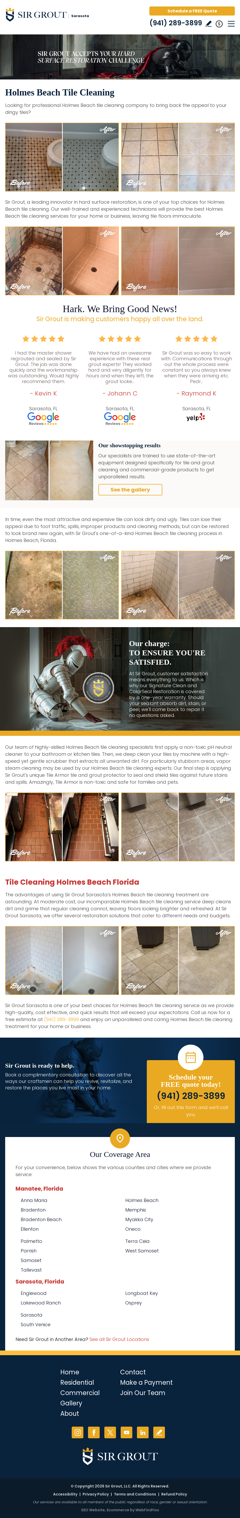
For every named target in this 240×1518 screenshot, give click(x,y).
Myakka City (139, 1219)
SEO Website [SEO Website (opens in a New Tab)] (93, 1510)
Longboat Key (141, 1293)
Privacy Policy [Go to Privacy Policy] (96, 1494)
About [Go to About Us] (69, 1413)
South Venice (35, 1324)
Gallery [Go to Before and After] (71, 1403)
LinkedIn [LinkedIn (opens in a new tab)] (143, 1432)
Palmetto (31, 1241)
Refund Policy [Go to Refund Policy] (174, 1494)
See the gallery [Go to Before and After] (130, 489)
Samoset (31, 1260)
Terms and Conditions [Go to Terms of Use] (135, 1494)
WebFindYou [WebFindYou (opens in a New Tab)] (147, 1510)
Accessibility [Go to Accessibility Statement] (65, 1494)
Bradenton (33, 1210)
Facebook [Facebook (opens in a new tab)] (94, 1432)
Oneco (133, 1229)
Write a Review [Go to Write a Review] (209, 24)
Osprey (133, 1303)
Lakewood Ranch (41, 1303)
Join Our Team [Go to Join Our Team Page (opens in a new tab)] (142, 1393)
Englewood (34, 1293)
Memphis (135, 1210)
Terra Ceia (137, 1241)
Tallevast (31, 1270)
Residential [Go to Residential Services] (77, 1382)
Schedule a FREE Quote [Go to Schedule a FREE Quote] (192, 11)
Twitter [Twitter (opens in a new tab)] (110, 1432)
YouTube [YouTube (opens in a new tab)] (126, 1432)
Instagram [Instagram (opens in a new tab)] (77, 1432)
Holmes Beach (141, 1200)
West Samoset (142, 1251)
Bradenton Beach (41, 1219)
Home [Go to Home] (69, 1372)
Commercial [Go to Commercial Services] (80, 1393)
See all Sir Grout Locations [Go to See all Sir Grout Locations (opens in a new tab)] (119, 1339)
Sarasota (31, 1315)
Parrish (29, 1251)
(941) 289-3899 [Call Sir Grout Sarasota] (175, 23)
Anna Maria (34, 1200)
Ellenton (30, 1229)
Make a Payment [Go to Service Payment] (146, 1382)
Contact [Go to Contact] (133, 1372)
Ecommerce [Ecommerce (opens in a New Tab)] (118, 1510)
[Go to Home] (49, 15)
